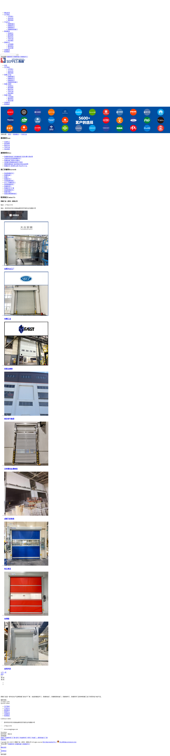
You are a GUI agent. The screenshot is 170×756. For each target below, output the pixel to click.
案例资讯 (10, 46)
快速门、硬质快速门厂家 (40, 737)
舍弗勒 (6, 619)
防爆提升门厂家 (9, 188)
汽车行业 (10, 38)
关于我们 (7, 14)
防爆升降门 (7, 191)
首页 (5, 65)
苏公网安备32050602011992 (66, 742)
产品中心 (7, 22)
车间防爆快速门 (9, 180)
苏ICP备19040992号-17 (50, 742)
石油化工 (10, 33)
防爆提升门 (11, 25)
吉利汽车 (7, 669)
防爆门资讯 (7, 95)
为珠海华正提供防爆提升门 (12, 158)
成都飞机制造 (9, 519)
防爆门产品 (7, 74)
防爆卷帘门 (11, 27)
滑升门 (30, 737)
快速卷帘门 (23, 737)
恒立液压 (7, 569)
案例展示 (7, 31)
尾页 (2, 674)
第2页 (85, 680)
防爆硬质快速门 (13, 29)
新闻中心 (7, 42)
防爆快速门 (11, 24)
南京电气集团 (9, 419)
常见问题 (10, 48)
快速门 (3, 737)
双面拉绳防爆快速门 (10, 193)
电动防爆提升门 (9, 173)
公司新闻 (10, 44)
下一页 (4, 672)
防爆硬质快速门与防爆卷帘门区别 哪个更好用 (18, 156)
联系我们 (7, 51)
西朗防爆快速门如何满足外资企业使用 (16, 164)
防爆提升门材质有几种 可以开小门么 (15, 166)
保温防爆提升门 (9, 190)
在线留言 (7, 49)
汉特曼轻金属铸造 (11, 469)
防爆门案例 (7, 84)
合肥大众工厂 (9, 269)
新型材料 (10, 35)
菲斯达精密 (8, 369)
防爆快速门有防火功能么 (12, 160)
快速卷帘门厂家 (10, 737)
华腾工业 (7, 319)
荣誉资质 (10, 20)
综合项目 (10, 40)
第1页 (85, 678)
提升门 (18, 737)
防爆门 (6, 177)
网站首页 (7, 12)
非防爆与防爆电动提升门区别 (13, 162)
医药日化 (10, 37)
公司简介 (10, 16)
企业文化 (10, 18)
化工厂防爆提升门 (10, 182)
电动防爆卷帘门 (9, 184)
